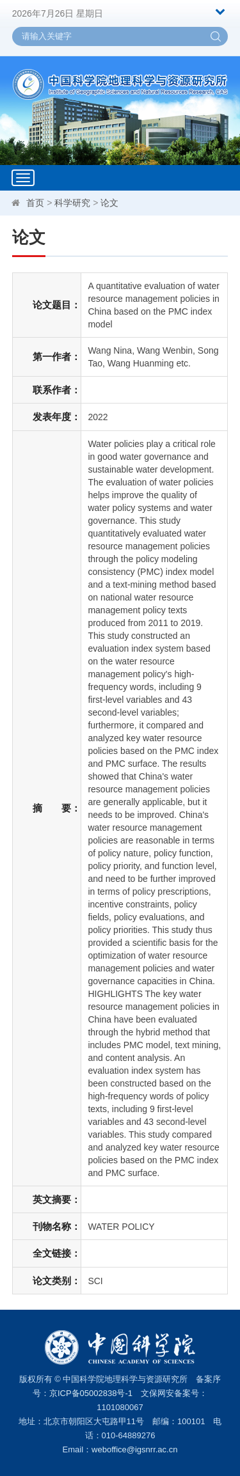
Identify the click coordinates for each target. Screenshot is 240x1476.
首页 (35, 203)
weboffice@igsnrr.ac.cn (134, 1449)
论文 (109, 203)
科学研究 (72, 203)
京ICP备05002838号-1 (90, 1393)
